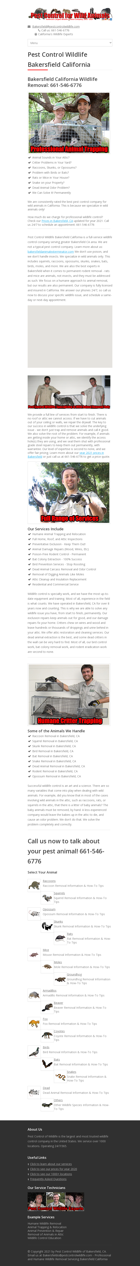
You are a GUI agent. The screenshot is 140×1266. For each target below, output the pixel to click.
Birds (46, 1047)
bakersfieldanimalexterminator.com (51, 251)
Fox (45, 1019)
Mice (46, 950)
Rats (70, 934)
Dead (46, 1088)
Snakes (71, 1072)
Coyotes (59, 1031)
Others (58, 1100)
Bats (57, 1059)
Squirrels (59, 893)
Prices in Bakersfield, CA (57, 221)
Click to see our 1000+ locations (51, 1174)
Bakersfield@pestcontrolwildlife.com (56, 26)
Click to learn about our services (51, 1164)
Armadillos (49, 990)
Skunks (58, 921)
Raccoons (49, 881)
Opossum (49, 909)
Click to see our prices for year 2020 (53, 1169)
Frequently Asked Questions (48, 1179)
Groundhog (74, 974)
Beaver (58, 1003)
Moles (58, 962)
